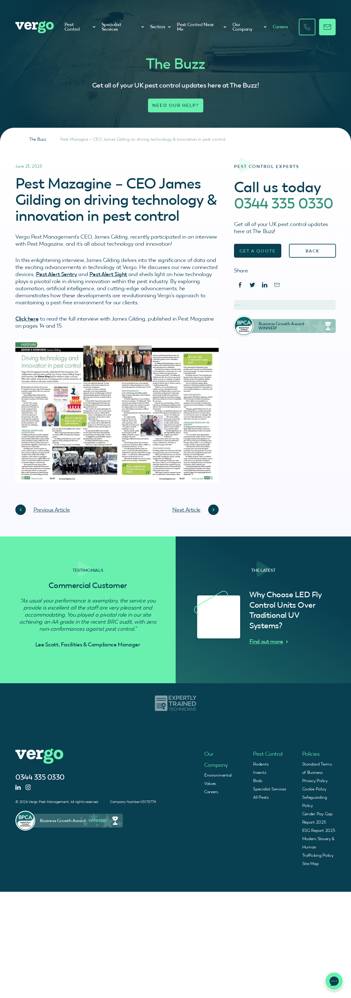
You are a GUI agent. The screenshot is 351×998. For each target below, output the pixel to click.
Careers (280, 27)
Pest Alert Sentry (56, 274)
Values (210, 783)
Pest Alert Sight (108, 274)
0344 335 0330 (283, 203)
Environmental (218, 775)
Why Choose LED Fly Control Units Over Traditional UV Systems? (285, 610)
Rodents (260, 764)
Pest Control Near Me (201, 26)
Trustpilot (237, 305)
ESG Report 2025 (318, 830)
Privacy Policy (315, 780)
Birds (257, 780)
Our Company (249, 26)
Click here (26, 318)
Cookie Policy (314, 789)
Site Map (310, 863)
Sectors (160, 27)
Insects (259, 772)
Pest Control (80, 26)
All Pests (260, 797)
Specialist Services (123, 26)
